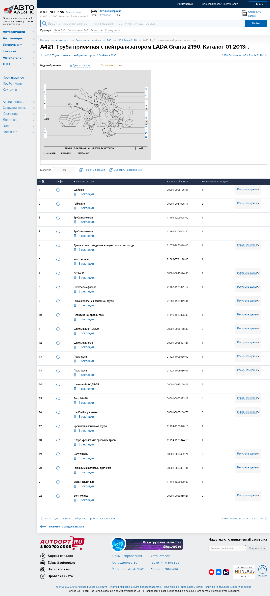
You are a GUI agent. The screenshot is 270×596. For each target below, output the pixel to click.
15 (146, 102)
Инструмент (12, 45)
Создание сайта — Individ (103, 587)
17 (146, 113)
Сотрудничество (14, 108)
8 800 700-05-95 (55, 547)
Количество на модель (215, 181)
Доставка (9, 120)
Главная (44, 40)
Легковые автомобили (88, 40)
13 (146, 92)
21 (146, 133)
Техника (9, 51)
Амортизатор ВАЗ (78, 30)
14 (146, 96)
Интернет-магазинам (128, 568)
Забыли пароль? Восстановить (220, 4)
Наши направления (127, 556)
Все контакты (73, 12)
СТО (6, 64)
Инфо (59, 181)
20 (146, 129)
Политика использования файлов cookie (227, 587)
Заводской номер (177, 181)
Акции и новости (14, 102)
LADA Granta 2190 (127, 40)
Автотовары (13, 38)
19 (146, 127)
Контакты (9, 89)
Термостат (97, 30)
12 (146, 88)
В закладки (84, 194)
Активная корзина (110, 11)
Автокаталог (13, 57)
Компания (10, 114)
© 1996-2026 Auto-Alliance (71, 587)
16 (146, 105)
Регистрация (185, 4)
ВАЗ (109, 40)
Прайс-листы (12, 83)
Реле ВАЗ (60, 30)
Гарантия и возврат (165, 562)
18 (146, 117)
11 (45, 135)
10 (45, 133)
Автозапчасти (14, 32)
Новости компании (165, 568)
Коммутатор (112, 30)
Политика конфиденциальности (183, 587)
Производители (13, 77)
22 (146, 137)
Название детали (84, 181)
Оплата (8, 126)
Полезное (9, 132)
